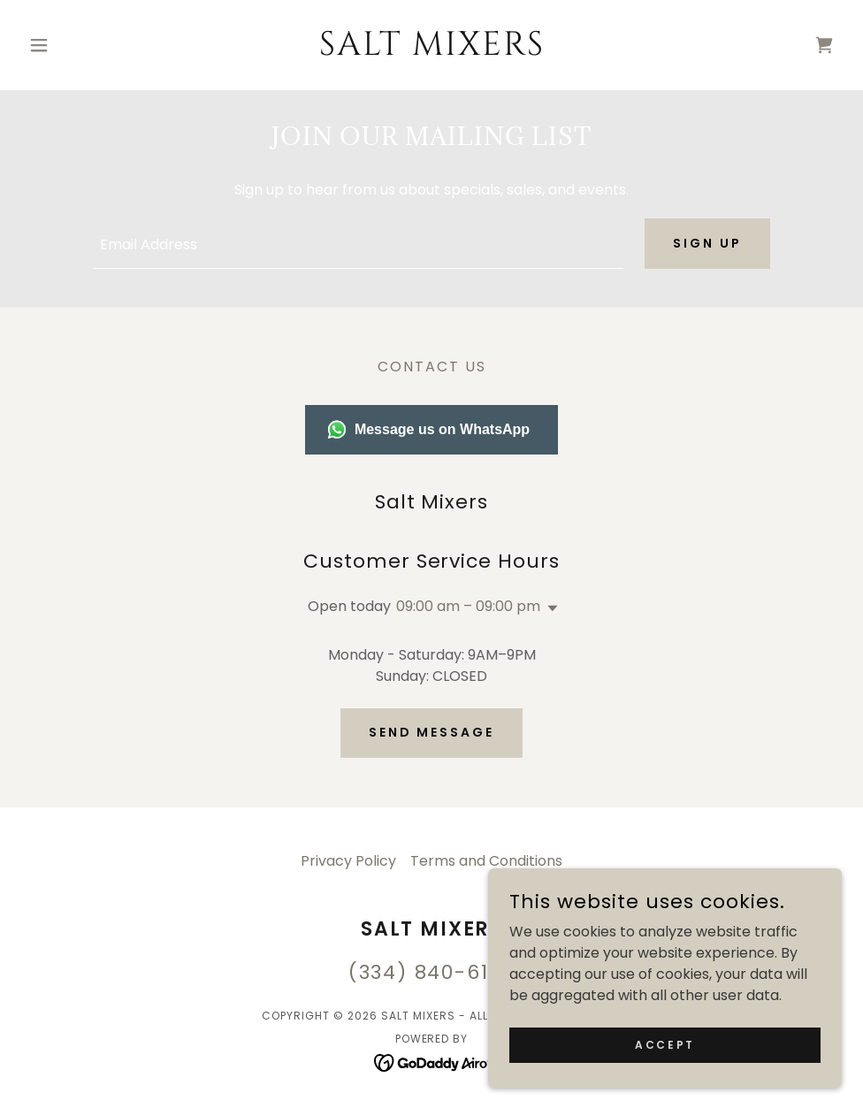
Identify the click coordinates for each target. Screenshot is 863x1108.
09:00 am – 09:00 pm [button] (468, 606)
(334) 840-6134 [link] (432, 972)
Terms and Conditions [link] (486, 861)
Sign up (707, 243)
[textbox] (357, 243)
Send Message (432, 732)
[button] (82, 45)
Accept (664, 1043)
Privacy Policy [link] (348, 861)
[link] (431, 50)
